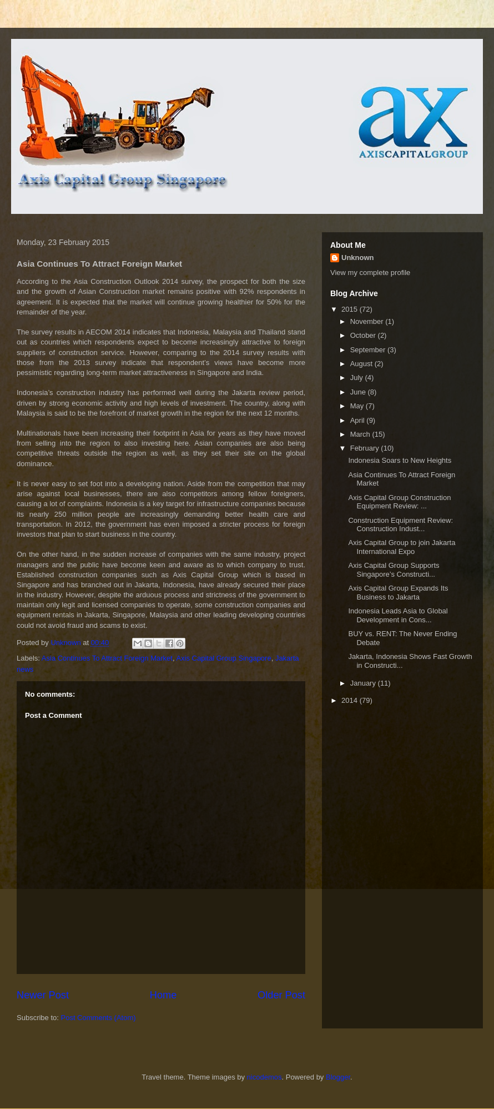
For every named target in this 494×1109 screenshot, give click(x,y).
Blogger (338, 1077)
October (364, 335)
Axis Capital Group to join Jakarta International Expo (401, 547)
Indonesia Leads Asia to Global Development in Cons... (397, 615)
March (361, 434)
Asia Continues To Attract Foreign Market (107, 658)
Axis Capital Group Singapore (223, 658)
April (358, 420)
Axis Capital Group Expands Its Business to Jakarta (398, 592)
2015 (350, 309)
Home (163, 995)
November (368, 321)
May (358, 406)
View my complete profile (370, 272)
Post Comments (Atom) (98, 1017)
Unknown (357, 257)
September (368, 350)
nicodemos (264, 1077)
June (359, 392)
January (364, 683)
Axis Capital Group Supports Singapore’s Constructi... (393, 569)
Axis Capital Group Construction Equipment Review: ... (399, 502)
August (362, 363)
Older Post (281, 995)
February (365, 448)
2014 (350, 700)
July (357, 377)
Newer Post (43, 995)
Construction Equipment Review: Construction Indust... (400, 524)
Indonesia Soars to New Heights (399, 460)
